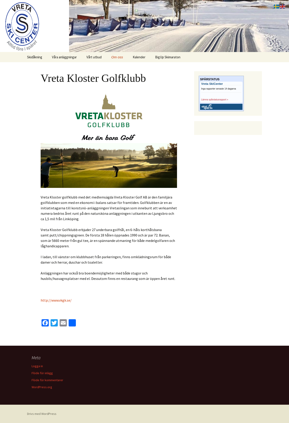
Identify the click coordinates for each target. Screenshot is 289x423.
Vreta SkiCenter (212, 84)
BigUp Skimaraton (167, 57)
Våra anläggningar (64, 57)
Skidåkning (34, 57)
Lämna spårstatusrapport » (214, 99)
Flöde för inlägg (42, 373)
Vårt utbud (94, 57)
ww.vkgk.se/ (63, 300)
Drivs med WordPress (41, 414)
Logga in (37, 366)
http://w (47, 300)
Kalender (139, 57)
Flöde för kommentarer (47, 380)
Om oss (117, 57)
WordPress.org (42, 387)
